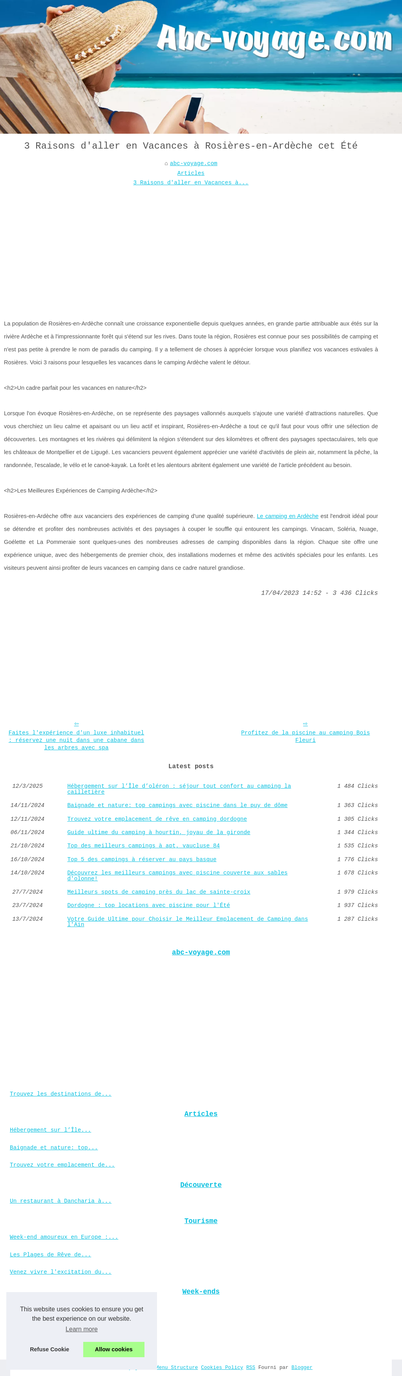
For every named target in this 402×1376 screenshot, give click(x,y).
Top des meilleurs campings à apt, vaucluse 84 (143, 846)
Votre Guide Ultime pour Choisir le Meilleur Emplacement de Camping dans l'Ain (187, 922)
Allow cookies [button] (114, 1349)
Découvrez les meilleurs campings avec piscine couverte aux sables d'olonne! (177, 876)
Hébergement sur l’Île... (50, 1130)
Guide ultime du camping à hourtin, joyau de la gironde (158, 832)
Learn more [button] (82, 1329)
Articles (191, 173)
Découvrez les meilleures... (55, 1308)
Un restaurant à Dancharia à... (60, 1201)
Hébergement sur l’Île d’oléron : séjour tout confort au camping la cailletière (179, 789)
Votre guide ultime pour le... (59, 1325)
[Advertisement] (191, 247)
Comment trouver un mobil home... (64, 1343)
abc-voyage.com (193, 163)
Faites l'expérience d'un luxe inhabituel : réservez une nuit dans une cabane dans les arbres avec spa (76, 740)
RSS (250, 1368)
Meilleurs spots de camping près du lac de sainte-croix (158, 892)
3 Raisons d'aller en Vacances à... (191, 183)
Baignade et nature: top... (54, 1148)
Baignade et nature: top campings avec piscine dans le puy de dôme (177, 805)
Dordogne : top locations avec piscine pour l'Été (148, 905)
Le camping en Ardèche (287, 516)
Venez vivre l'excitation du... (60, 1272)
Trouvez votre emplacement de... (62, 1165)
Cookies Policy (222, 1368)
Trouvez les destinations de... (60, 1094)
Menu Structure (177, 1368)
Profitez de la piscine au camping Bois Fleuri (305, 736)
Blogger (301, 1368)
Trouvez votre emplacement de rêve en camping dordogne (157, 819)
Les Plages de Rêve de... (50, 1255)
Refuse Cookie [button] (49, 1349)
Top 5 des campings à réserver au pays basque (141, 859)
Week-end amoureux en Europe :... (64, 1237)
